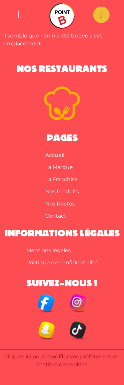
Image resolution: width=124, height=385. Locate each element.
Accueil (54, 155)
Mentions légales (48, 250)
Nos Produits (62, 191)
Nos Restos (60, 204)
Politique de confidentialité (62, 262)
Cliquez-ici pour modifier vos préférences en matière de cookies (62, 360)
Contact (55, 216)
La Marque (59, 167)
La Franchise (61, 179)
